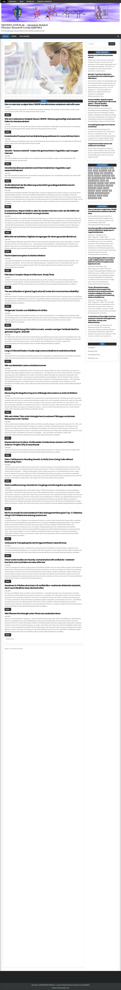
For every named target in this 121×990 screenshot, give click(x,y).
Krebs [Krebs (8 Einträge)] (106, 183)
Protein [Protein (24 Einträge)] (98, 191)
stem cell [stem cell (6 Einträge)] (91, 193)
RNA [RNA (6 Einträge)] (110, 191)
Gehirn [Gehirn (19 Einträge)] (109, 178)
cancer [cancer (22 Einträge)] (95, 171)
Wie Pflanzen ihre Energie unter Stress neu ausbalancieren (32, 613)
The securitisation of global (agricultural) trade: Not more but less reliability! (42, 291)
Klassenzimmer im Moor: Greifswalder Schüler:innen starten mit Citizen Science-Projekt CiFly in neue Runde (39, 443)
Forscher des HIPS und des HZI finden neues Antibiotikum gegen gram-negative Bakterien (102, 230)
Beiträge (14, 36)
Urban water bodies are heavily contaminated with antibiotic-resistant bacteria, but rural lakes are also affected (39, 561)
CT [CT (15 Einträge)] (113, 171)
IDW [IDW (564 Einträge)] (107, 181)
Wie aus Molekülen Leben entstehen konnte (25, 365)
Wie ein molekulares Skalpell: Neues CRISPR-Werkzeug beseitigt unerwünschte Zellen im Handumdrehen (43, 120)
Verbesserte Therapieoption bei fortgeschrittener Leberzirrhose (35, 542)
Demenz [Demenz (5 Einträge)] (90, 173)
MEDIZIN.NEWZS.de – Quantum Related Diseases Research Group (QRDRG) (24, 26)
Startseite (5, 36)
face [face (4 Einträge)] (113, 176)
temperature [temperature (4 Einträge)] (91, 196)
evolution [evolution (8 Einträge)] (97, 176)
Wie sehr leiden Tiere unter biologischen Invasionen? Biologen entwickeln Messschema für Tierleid (40, 417)
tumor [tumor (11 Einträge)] (105, 196)
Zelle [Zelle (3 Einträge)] (99, 198)
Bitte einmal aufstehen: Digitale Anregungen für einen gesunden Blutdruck (40, 236)
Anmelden (91, 347)
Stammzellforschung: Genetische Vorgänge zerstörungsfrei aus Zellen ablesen (43, 485)
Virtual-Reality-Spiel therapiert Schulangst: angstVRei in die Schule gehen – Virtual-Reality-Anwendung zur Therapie (102, 102)
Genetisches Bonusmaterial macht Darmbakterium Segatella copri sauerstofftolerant (37, 169)
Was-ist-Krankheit (24, 36)
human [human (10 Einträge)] (102, 181)
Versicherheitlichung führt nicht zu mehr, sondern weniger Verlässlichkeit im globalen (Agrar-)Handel (42, 330)
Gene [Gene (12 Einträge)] (113, 178)
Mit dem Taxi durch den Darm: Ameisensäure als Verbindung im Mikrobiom (101, 76)
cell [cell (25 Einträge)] (110, 171)
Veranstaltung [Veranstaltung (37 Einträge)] (92, 198)
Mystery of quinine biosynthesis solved (100, 56)
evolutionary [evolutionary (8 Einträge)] (106, 176)
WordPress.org (93, 358)
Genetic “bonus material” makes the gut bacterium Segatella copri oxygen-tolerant (42, 152)
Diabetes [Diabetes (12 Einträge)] (96, 173)
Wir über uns (30, 1)
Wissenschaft (12, 1)
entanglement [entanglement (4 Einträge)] (108, 173)
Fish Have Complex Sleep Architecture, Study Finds (29, 274)
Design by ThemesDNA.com (60, 988)
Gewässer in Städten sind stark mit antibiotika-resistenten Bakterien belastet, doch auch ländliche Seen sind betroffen (43, 586)
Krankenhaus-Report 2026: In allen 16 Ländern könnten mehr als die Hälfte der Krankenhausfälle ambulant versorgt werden (42, 212)
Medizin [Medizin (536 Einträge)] (90, 186)
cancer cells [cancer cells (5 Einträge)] (103, 171)
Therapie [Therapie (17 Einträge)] (99, 196)
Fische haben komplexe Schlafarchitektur (25, 255)
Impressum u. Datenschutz (44, 1)
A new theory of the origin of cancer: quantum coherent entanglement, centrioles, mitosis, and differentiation (102, 319)
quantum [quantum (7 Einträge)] (104, 191)
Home (4, 1)
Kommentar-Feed (94, 354)
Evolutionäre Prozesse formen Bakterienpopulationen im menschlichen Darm (42, 136)
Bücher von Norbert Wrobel (14, 648)
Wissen (21, 1)
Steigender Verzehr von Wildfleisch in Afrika (26, 310)
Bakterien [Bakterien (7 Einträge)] (96, 168)
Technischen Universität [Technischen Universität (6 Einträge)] (102, 193)
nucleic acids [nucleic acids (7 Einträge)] (92, 188)
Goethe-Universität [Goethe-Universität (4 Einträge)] (93, 181)
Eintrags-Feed (92, 351)
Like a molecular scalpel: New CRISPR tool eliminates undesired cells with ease (42, 104)
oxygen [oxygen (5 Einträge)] (100, 188)
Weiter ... (8, 115)
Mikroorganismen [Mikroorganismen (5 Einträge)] (99, 186)
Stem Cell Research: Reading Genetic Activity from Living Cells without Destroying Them (39, 460)
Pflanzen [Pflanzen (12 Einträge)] (106, 188)
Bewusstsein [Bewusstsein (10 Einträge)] (104, 168)
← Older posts (9, 639)
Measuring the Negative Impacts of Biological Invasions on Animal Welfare (41, 393)
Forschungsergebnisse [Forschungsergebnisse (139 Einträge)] (98, 178)
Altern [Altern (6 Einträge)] (90, 168)
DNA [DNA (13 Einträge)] (102, 173)
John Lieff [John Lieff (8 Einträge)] (100, 183)
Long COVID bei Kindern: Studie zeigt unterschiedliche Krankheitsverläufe (40, 350)
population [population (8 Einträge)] (91, 191)
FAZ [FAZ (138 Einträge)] (89, 178)
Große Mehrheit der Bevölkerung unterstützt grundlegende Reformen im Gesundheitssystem (40, 186)
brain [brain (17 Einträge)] (90, 171)
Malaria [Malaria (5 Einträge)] (112, 183)
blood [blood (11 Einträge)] (111, 168)
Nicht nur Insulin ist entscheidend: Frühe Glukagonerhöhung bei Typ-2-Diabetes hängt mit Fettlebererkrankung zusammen (43, 514)
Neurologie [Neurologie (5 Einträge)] (109, 186)
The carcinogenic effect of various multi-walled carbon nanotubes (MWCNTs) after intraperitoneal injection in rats (101, 261)
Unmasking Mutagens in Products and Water (101, 126)
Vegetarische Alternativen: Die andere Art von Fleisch (100, 144)
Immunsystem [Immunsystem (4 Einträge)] (92, 183)
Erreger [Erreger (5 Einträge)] (90, 176)
